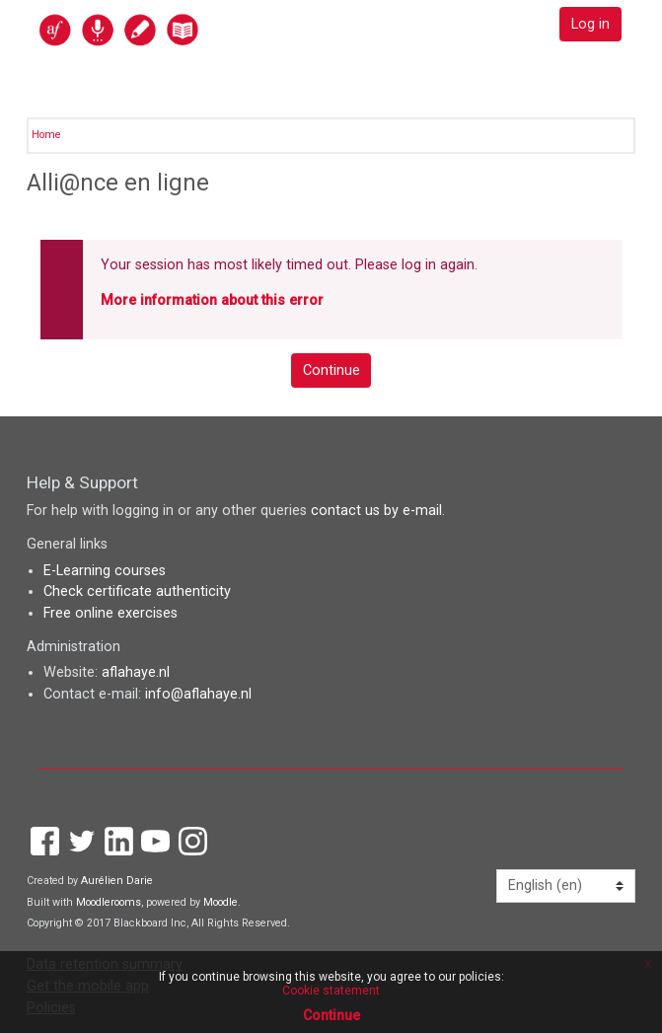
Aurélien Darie (117, 880)
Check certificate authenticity (137, 591)
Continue (331, 370)
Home (46, 134)
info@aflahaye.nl (198, 694)
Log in (590, 24)
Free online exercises (110, 613)
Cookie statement (331, 990)
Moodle (220, 902)
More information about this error (212, 300)
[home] (162, 29)
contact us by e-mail (376, 510)
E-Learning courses (104, 570)
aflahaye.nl (136, 672)
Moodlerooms (108, 902)
